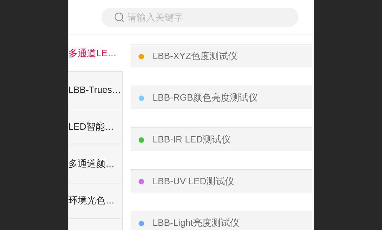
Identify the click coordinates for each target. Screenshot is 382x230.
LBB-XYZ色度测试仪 (195, 56)
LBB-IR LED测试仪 (192, 139)
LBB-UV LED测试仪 (193, 181)
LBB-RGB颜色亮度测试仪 (205, 97)
